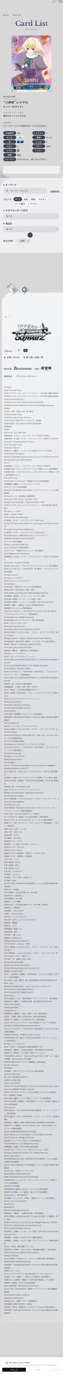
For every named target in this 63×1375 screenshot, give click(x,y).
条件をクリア (14, 260)
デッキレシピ (16, 363)
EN (50, 7)
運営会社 (8, 428)
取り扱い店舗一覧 (34, 409)
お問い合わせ (13, 409)
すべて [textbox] (9, 216)
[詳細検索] (54, 191)
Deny (39, 1370)
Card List (16, 15)
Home (6, 15)
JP (43, 7)
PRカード (14, 360)
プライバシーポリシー (26, 428)
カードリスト (16, 356)
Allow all (14, 1370)
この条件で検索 (45, 259)
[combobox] (31, 216)
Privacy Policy (52, 1365)
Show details (56, 1369)
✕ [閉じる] (60, 1359)
